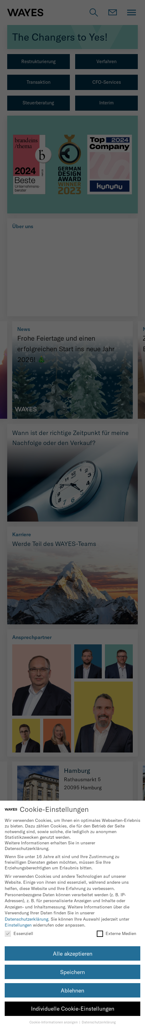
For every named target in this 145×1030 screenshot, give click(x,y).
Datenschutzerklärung (26, 919)
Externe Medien (116, 933)
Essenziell (19, 933)
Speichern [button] (72, 972)
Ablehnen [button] (72, 990)
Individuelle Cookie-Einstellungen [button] (72, 1008)
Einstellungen (18, 925)
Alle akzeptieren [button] (72, 953)
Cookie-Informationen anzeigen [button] (54, 1022)
